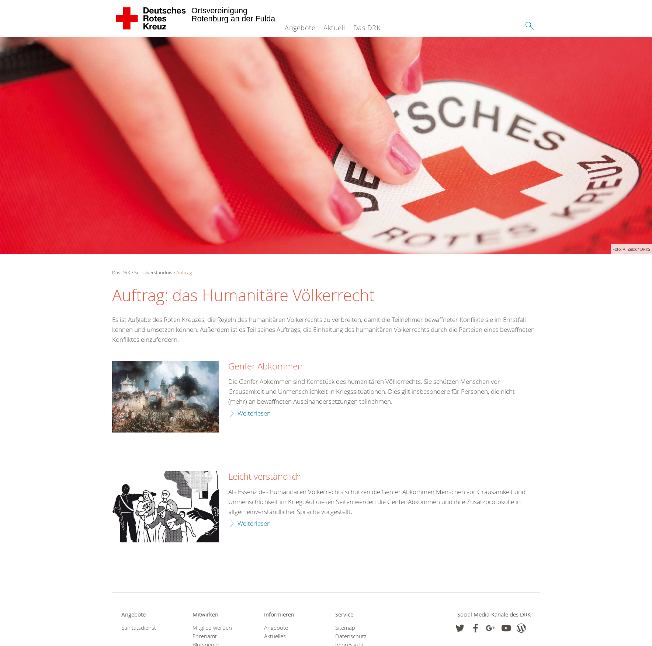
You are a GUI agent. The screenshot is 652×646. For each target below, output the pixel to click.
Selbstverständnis (153, 272)
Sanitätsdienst (138, 627)
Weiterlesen (254, 413)
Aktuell (334, 27)
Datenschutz (351, 636)
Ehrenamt (205, 636)
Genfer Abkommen (265, 366)
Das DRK (367, 27)
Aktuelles (275, 636)
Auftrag (184, 272)
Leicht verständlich (264, 476)
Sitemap (345, 627)
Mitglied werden (212, 627)
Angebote (300, 27)
